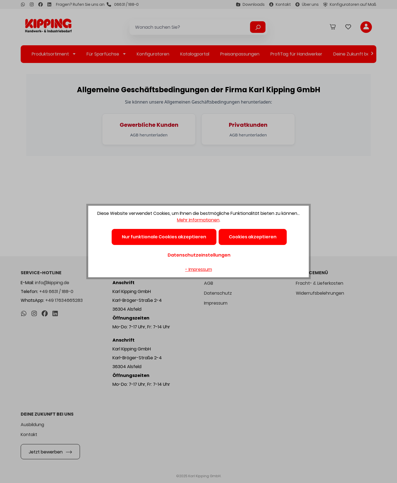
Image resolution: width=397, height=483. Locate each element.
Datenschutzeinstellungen (199, 255)
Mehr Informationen (198, 220)
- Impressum (198, 269)
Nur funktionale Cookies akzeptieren (164, 237)
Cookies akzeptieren (253, 237)
